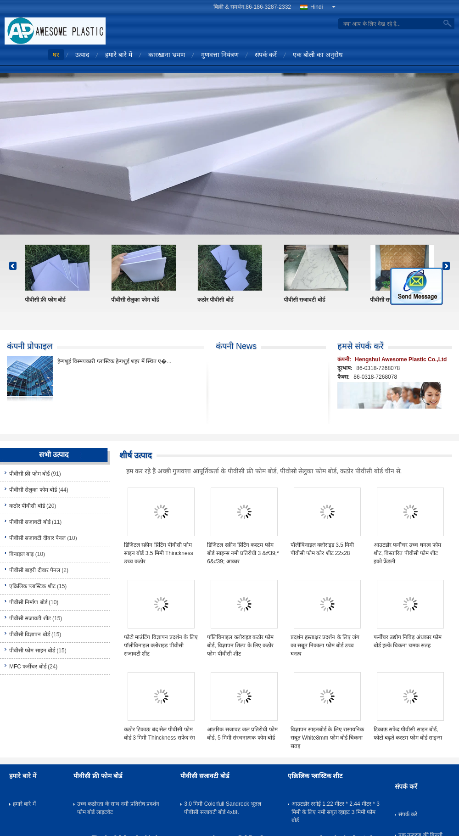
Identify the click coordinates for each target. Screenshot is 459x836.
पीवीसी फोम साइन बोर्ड (32, 650)
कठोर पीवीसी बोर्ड (215, 300)
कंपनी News (236, 346)
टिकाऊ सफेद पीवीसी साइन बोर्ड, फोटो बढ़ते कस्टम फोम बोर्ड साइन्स (408, 733)
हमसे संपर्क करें (360, 346)
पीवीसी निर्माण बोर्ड (28, 602)
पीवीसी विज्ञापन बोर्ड (29, 634)
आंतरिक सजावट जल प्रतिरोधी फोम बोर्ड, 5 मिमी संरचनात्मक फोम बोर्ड (242, 733)
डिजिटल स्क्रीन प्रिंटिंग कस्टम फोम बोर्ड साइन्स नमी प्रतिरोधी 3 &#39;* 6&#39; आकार (243, 553)
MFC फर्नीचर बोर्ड (27, 666)
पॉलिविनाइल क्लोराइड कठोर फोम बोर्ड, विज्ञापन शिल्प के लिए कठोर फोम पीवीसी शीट (240, 645)
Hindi (323, 7)
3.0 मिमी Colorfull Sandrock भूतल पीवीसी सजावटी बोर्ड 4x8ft (222, 808)
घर (56, 54)
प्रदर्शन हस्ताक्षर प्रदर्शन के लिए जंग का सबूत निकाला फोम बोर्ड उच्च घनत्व (325, 645)
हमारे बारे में (118, 54)
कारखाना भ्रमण (166, 54)
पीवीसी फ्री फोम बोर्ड (45, 300)
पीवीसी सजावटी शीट (30, 618)
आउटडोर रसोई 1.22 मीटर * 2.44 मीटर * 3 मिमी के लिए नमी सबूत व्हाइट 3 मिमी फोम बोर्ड (335, 812)
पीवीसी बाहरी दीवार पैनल (34, 570)
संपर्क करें (266, 54)
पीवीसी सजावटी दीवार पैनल (37, 538)
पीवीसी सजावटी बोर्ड (304, 300)
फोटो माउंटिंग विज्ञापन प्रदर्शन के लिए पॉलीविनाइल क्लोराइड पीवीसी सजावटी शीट (161, 645)
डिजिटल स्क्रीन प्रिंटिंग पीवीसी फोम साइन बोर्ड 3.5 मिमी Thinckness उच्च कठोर (158, 553)
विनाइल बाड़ (21, 554)
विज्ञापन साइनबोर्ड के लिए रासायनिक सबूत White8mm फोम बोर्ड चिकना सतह (327, 737)
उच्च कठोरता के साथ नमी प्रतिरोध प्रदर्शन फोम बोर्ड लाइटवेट (118, 808)
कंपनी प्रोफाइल (29, 346)
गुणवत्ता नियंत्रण (220, 54)
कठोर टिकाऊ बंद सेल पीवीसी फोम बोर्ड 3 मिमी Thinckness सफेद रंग (159, 733)
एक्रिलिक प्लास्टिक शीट (32, 586)
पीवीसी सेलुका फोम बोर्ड (135, 300)
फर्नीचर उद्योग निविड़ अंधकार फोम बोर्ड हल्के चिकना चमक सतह (408, 641)
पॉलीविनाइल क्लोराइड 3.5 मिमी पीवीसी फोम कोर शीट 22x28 (322, 549)
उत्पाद (82, 54)
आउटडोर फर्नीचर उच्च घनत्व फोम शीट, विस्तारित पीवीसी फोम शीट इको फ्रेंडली (407, 553)
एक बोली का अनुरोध (318, 54)
